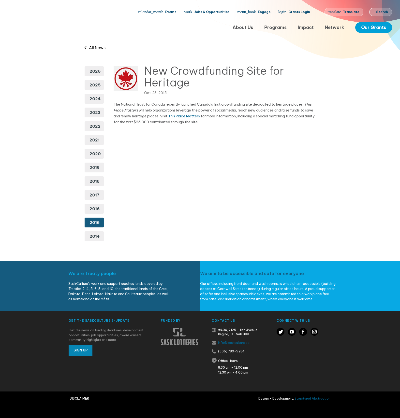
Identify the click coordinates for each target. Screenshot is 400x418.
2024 (95, 98)
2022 (95, 126)
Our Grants (373, 27)
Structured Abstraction (312, 398)
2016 (94, 208)
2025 (95, 85)
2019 (94, 167)
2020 (95, 153)
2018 (94, 181)
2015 (94, 222)
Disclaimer (79, 398)
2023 (95, 112)
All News (95, 47)
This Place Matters (184, 116)
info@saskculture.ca (234, 343)
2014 (94, 236)
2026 (95, 71)
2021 (94, 140)
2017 (94, 195)
